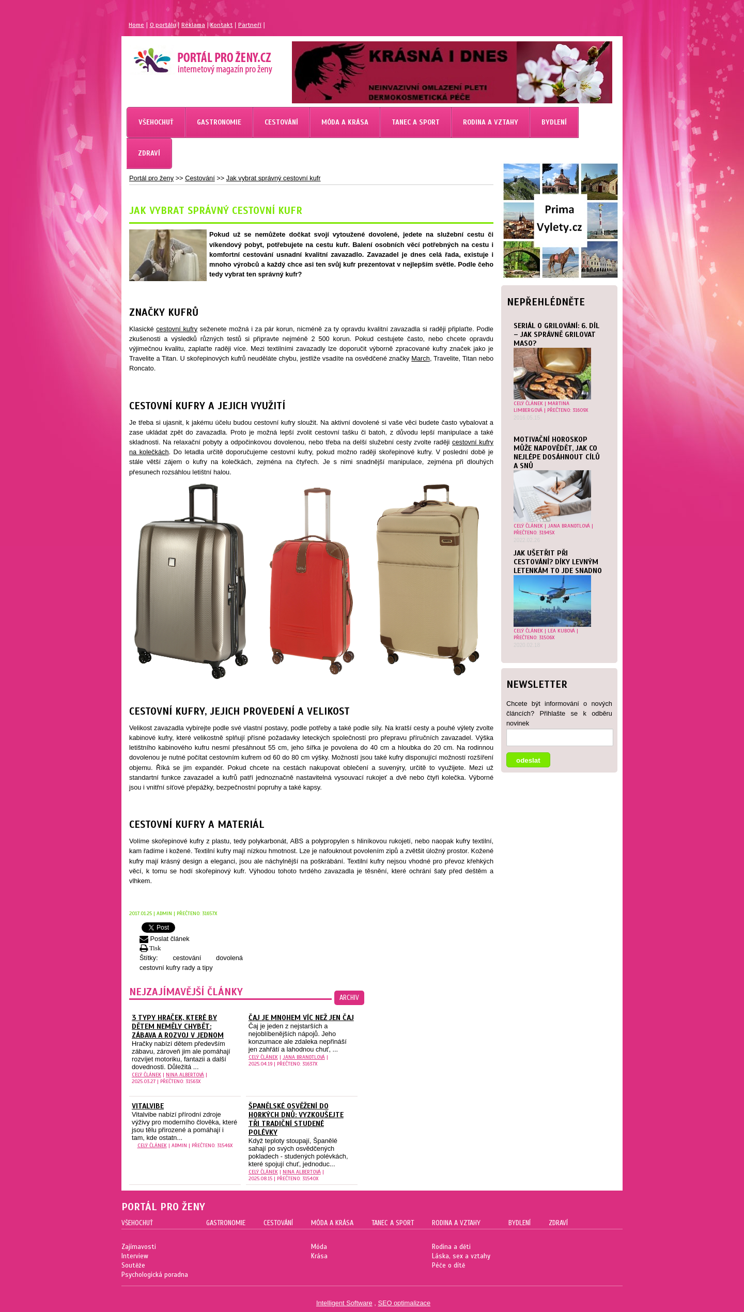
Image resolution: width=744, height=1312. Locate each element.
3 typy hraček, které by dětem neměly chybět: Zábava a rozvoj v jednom (178, 1026)
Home (136, 24)
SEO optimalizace (404, 1303)
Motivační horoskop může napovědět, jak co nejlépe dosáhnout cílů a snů (557, 452)
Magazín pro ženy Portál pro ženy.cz (185, 56)
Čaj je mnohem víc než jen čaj (301, 1017)
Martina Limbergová (541, 406)
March (420, 358)
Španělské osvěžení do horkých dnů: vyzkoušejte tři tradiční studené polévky (296, 1119)
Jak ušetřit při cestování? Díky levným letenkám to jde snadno (558, 562)
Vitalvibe (148, 1106)
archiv (349, 998)
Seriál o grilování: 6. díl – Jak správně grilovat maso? (556, 334)
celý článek (528, 403)
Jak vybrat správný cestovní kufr (273, 178)
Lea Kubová (561, 630)
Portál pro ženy (151, 178)
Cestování (200, 178)
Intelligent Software (344, 1303)
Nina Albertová (185, 1074)
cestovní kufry (176, 329)
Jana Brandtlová (569, 525)
